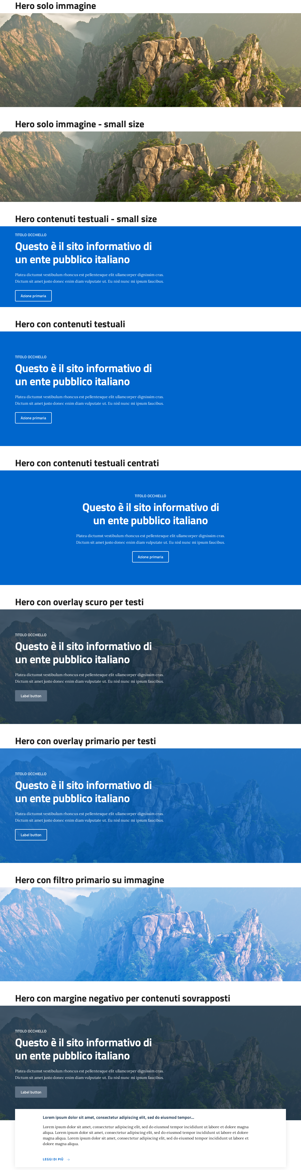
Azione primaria (33, 296)
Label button (31, 696)
